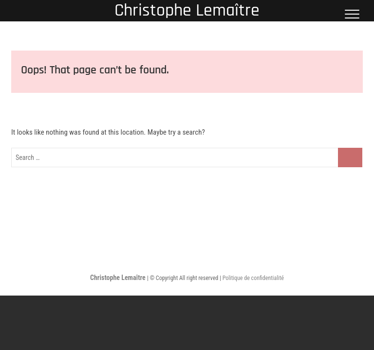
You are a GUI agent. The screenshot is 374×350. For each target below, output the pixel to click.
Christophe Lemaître (187, 10)
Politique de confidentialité (253, 278)
